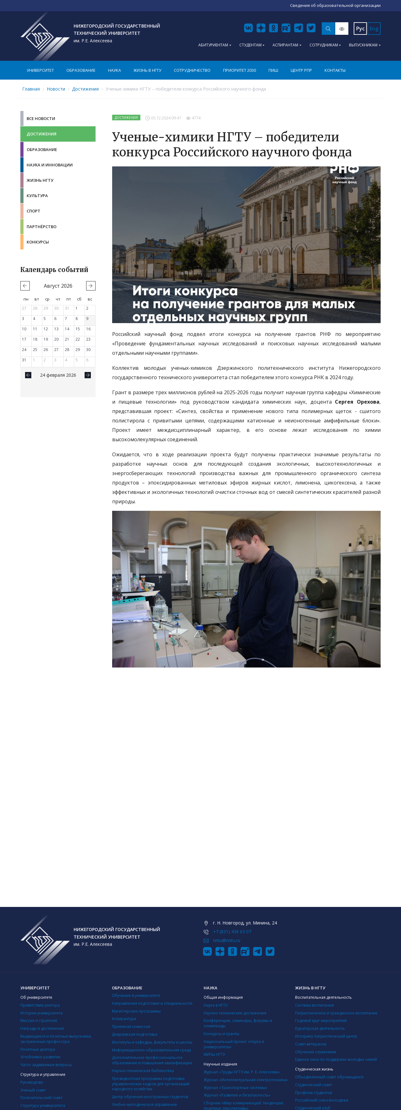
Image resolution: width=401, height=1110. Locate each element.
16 (88, 329)
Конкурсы (38, 242)
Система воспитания (314, 1005)
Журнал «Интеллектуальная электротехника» (246, 1079)
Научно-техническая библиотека (143, 1070)
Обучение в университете (136, 995)
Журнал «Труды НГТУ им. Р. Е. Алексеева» (242, 1072)
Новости (56, 89)
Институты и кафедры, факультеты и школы (152, 1042)
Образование (81, 70)
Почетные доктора (37, 1049)
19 (46, 339)
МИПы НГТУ (214, 1054)
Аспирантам (285, 45)
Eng (374, 28)
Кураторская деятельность (320, 1028)
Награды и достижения (42, 1028)
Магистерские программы (136, 1011)
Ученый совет (33, 1090)
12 (46, 329)
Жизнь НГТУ (40, 180)
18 (35, 339)
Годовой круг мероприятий (321, 1020)
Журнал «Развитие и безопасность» (237, 1095)
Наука (114, 70)
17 (24, 339)
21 (67, 339)
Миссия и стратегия (38, 1020)
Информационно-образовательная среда (151, 1050)
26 (46, 349)
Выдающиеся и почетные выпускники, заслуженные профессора (56, 1039)
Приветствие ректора (40, 1005)
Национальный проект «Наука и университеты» (234, 1044)
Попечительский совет (41, 1097)
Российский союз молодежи (321, 1100)
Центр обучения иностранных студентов (150, 1096)
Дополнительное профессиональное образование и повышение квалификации (152, 1060)
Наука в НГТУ (215, 1005)
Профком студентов (313, 1092)
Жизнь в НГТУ (147, 70)
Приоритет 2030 (239, 70)
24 (24, 349)
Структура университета (42, 1105)
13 (56, 329)
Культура (37, 195)
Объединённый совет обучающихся (329, 1077)
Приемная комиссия (131, 1026)
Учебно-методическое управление (144, 1104)
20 (56, 339)
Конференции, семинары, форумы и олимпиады (238, 1023)
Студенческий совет (313, 1084)
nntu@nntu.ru (226, 940)
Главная (31, 89)
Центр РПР (301, 70)
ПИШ (273, 70)
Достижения (85, 89)
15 (78, 329)
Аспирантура (124, 1018)
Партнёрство (41, 226)
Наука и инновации (50, 165)
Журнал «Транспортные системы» (235, 1087)
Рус (360, 28)
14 (67, 329)
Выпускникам (363, 45)
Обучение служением (315, 1052)
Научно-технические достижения (235, 1013)
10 (24, 329)
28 (35, 308)
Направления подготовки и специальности (152, 1003)
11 (35, 329)
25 (35, 349)
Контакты (335, 70)
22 (78, 339)
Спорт (33, 211)
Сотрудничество (192, 70)
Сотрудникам (324, 45)
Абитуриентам (213, 45)
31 (67, 308)
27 (24, 308)
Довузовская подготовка (134, 1034)
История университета (41, 1013)
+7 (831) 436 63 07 (232, 932)
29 (46, 308)
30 (56, 308)
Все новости (41, 118)
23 (88, 339)
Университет (40, 70)
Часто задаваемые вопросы (46, 1064)
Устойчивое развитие (40, 1057)
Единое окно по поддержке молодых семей (336, 1059)
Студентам (250, 45)
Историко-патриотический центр (326, 1036)
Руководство (31, 1082)
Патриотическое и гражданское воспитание (336, 1013)
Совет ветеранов (310, 1044)
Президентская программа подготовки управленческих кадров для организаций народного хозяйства (151, 1084)
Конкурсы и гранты (221, 1033)
